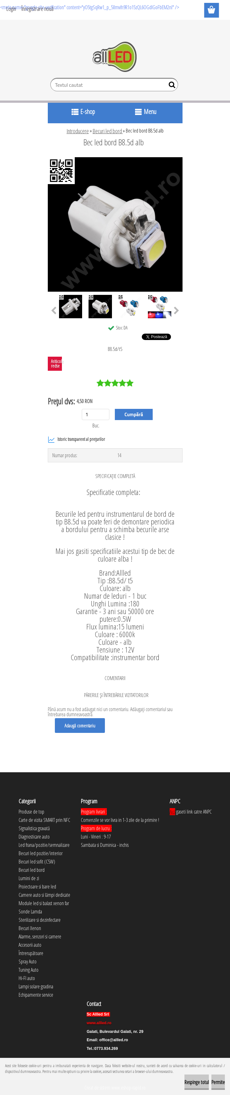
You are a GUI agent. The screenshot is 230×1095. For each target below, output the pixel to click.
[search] (170, 86)
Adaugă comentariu (79, 725)
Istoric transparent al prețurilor (76, 439)
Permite (218, 1082)
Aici (172, 811)
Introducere (78, 131)
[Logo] (115, 57)
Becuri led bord (108, 131)
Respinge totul (196, 1082)
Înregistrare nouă (37, 8)
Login (11, 8)
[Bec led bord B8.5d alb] (115, 159)
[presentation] (54, 310)
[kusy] (95, 414)
